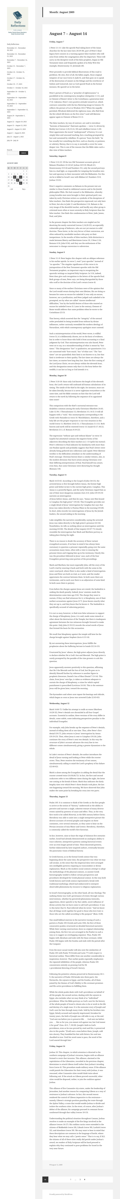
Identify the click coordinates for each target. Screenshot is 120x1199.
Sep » (24, 189)
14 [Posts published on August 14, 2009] (20, 177)
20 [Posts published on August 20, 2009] (17, 180)
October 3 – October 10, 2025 (17, 88)
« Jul (11, 189)
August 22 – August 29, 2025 (17, 122)
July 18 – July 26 (12, 140)
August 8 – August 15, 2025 (16, 129)
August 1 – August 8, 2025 (16, 133)
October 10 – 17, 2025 (14, 84)
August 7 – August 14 (68, 33)
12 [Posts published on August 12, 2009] (14, 177)
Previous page (45, 1180)
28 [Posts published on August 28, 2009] (20, 183)
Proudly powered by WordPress (60, 1194)
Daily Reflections (13, 44)
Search (9, 150)
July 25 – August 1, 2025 (15, 137)
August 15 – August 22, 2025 (17, 125)
